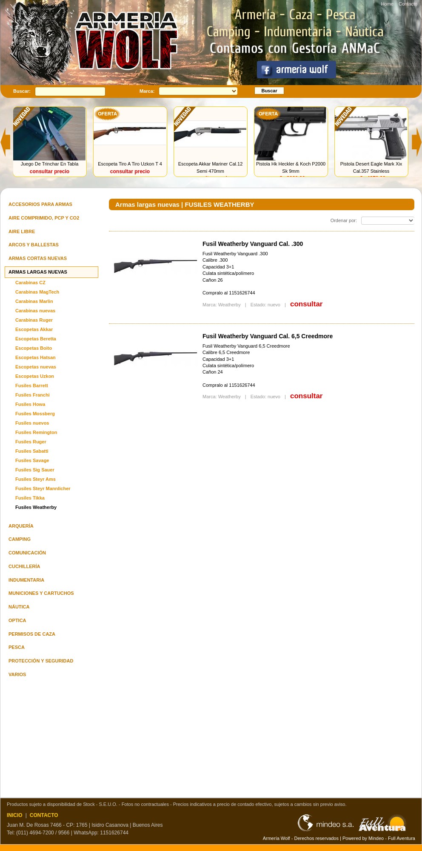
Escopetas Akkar (34, 329)
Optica (17, 620)
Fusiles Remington (36, 432)
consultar (306, 304)
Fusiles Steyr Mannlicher (43, 488)
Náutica (19, 606)
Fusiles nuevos (32, 423)
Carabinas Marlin (34, 301)
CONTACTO (44, 815)
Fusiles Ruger (30, 441)
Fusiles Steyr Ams (35, 479)
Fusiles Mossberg (35, 413)
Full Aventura (401, 838)
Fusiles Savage (32, 460)
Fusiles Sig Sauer (34, 469)
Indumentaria (26, 580)
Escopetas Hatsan (35, 357)
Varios (17, 674)
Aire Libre (22, 231)
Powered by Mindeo (363, 838)
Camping (20, 539)
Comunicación (27, 552)
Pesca (17, 647)
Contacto (408, 3)
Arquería (21, 525)
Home (387, 3)
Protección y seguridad (41, 660)
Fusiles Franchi (32, 394)
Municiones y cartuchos (41, 593)
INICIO (15, 815)
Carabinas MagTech (37, 291)
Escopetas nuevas (35, 366)
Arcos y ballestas (34, 244)
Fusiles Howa (30, 404)
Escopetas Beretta (35, 338)
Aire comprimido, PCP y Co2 (44, 217)
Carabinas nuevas (35, 310)
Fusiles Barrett (31, 385)
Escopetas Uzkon (34, 376)
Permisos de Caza (32, 634)
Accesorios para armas (40, 204)
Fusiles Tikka (30, 497)
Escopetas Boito (33, 348)
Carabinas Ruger (34, 320)
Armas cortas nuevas (38, 258)
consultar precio (50, 171)
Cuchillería (24, 566)
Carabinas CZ (30, 282)
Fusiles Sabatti (31, 451)
